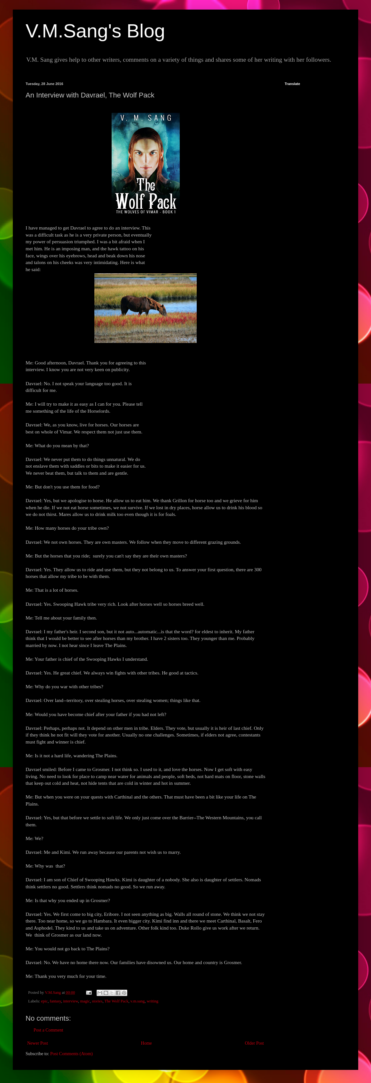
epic (44, 1001)
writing (152, 1001)
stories (97, 1001)
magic (85, 1001)
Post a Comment (48, 1030)
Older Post (254, 1043)
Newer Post (37, 1043)
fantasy (55, 1001)
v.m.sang (137, 1001)
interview (70, 1001)
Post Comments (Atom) (71, 1053)
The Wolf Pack (116, 1001)
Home (146, 1043)
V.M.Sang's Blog (95, 31)
